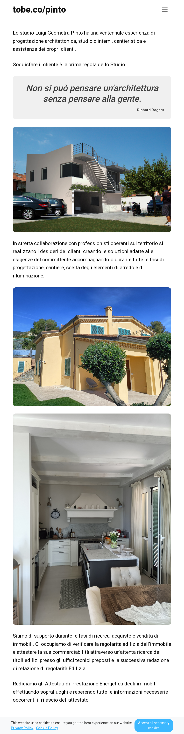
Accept (154, 725)
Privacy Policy (22, 728)
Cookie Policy (47, 728)
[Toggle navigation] (164, 9)
